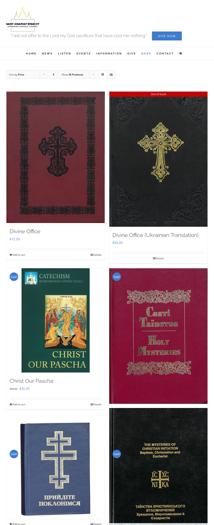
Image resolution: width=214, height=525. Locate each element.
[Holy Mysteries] (158, 336)
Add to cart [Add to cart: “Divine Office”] (19, 255)
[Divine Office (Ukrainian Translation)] (158, 159)
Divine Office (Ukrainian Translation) (155, 235)
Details (97, 255)
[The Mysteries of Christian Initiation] (158, 481)
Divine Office (25, 231)
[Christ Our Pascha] (55, 320)
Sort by (16, 74)
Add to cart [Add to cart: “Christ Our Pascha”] (19, 404)
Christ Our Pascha (31, 381)
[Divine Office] (55, 157)
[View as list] (111, 75)
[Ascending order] (53, 74)
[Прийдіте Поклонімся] (55, 469)
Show (72, 74)
